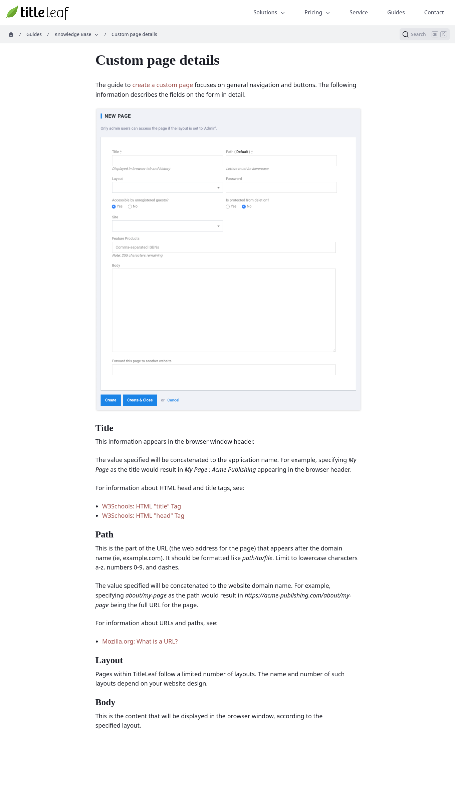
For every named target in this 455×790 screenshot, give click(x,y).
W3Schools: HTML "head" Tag (143, 515)
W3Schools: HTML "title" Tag (141, 506)
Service (359, 12)
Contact (434, 12)
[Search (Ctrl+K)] (425, 34)
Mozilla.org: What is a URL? (140, 641)
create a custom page (162, 85)
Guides (396, 12)
